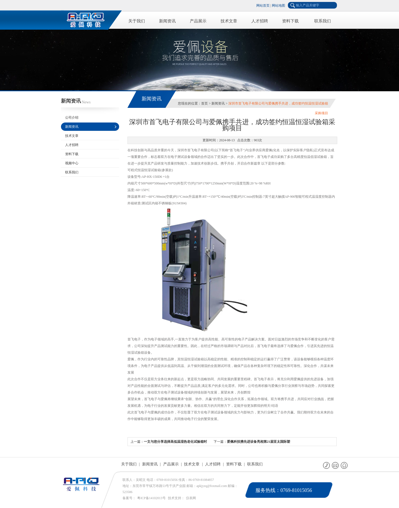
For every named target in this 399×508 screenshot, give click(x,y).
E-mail (335, 465)
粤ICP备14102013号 (151, 498)
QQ (344, 465)
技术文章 (229, 21)
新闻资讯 (167, 21)
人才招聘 (259, 21)
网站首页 (263, 5)
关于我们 (136, 21)
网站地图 (278, 5)
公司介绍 (71, 117)
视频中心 (71, 163)
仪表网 (191, 498)
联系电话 (327, 465)
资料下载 (290, 21)
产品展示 (198, 21)
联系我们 (322, 21)
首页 (204, 103)
